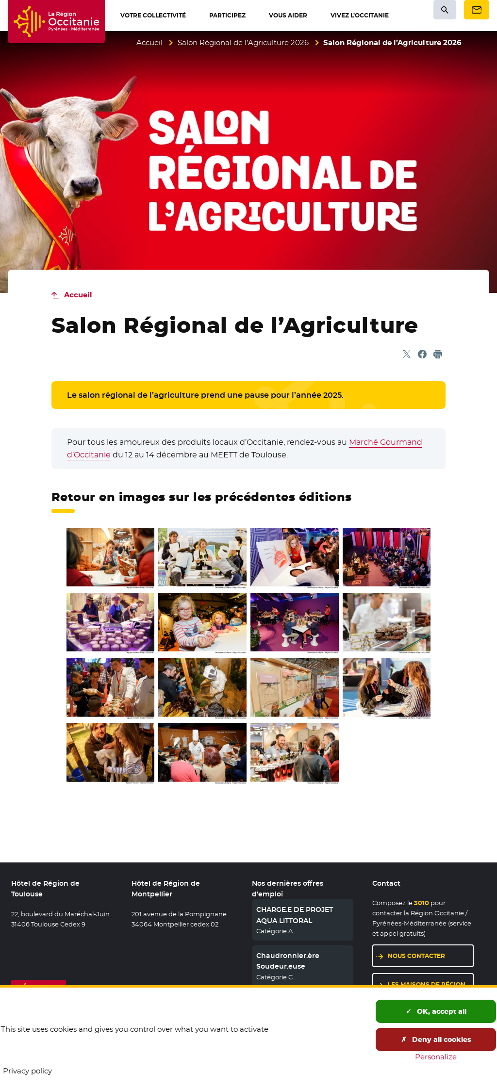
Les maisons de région (431, 984)
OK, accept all (436, 1011)
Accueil (149, 42)
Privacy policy (27, 1070)
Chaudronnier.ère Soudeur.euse (287, 961)
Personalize (436, 1056)
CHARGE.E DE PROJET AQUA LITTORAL (294, 915)
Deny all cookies (436, 1039)
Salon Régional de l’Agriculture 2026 (243, 42)
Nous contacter (431, 955)
